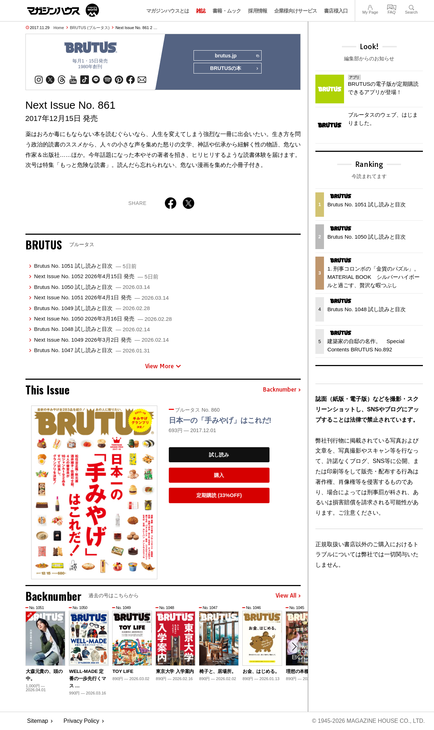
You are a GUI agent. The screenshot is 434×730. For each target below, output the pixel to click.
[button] (294, 647)
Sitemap (37, 721)
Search (411, 7)
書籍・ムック (227, 10)
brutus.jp (237, 56)
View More (163, 366)
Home (58, 27)
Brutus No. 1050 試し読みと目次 (92, 287)
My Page (370, 7)
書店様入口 (336, 10)
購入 (219, 475)
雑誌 (201, 10)
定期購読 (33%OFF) (219, 496)
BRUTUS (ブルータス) (90, 27)
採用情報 (257, 10)
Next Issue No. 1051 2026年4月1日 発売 (101, 298)
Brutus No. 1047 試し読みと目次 (92, 350)
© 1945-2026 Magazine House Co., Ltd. (368, 721)
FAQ (391, 7)
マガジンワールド (63, 10)
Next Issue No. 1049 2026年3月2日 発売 (101, 340)
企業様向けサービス (295, 10)
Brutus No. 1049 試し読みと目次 (92, 308)
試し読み (219, 455)
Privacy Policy (81, 721)
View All (288, 596)
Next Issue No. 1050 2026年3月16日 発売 (103, 319)
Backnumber (282, 390)
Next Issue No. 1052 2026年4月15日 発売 (96, 276)
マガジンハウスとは (167, 10)
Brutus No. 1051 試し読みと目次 (85, 266)
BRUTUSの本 (234, 69)
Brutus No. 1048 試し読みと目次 (92, 329)
